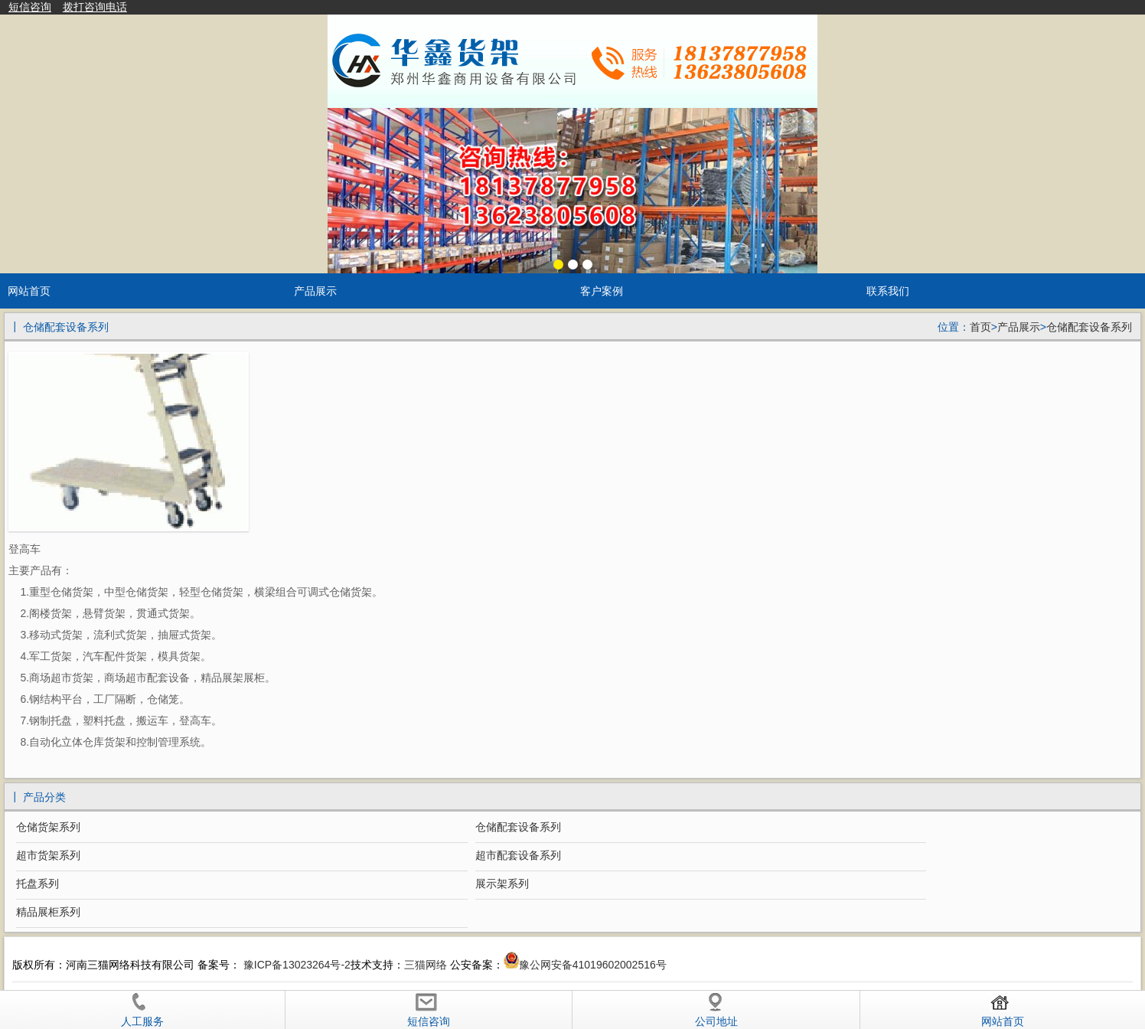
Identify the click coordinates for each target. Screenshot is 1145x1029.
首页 (980, 327)
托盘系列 (37, 883)
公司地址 (716, 1009)
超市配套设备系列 (518, 855)
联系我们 (887, 291)
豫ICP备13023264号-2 (295, 965)
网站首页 (29, 291)
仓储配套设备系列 (1089, 327)
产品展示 (315, 291)
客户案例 (601, 291)
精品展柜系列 (48, 912)
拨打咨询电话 (95, 7)
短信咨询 (29, 7)
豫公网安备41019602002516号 (593, 965)
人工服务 (142, 1009)
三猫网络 (425, 965)
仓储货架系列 (48, 827)
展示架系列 (502, 883)
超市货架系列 (48, 855)
